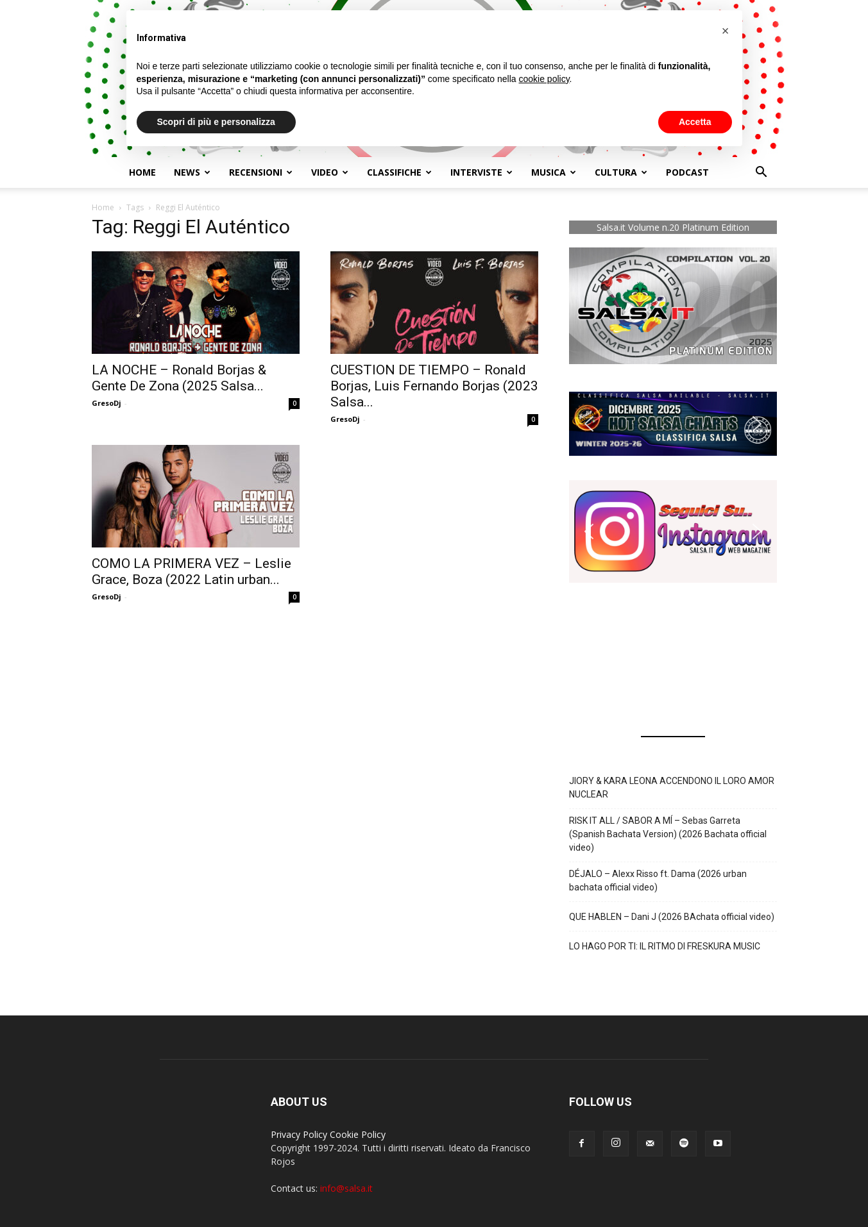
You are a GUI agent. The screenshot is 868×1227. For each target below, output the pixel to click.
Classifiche (399, 172)
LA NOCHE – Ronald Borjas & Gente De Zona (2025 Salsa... (179, 378)
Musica (553, 172)
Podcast (687, 172)
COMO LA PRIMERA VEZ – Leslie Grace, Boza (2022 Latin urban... (191, 571)
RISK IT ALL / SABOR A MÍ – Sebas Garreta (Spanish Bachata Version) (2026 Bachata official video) (668, 834)
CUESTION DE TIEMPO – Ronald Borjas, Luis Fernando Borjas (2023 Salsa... (434, 386)
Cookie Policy (358, 1134)
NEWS (192, 172)
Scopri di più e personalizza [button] (216, 122)
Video (329, 172)
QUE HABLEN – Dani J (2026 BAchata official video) (671, 917)
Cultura (621, 172)
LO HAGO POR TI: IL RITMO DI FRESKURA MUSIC (664, 946)
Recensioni (261, 172)
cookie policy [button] (543, 79)
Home (142, 172)
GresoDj (106, 403)
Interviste (481, 172)
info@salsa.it (346, 1188)
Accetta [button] (695, 122)
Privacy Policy (299, 1134)
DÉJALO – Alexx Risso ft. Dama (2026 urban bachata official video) (658, 880)
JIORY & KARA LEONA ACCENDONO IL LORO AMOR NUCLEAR (671, 787)
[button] (761, 173)
